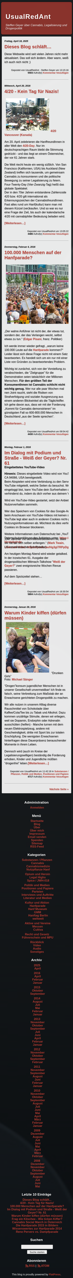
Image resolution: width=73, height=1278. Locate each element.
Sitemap (37, 843)
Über (37, 827)
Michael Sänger (22, 679)
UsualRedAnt (28, 16)
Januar (37, 982)
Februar (37, 979)
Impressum (37, 833)
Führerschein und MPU (37, 937)
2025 (37, 965)
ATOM (43, 1265)
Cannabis (37, 863)
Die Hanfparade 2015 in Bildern (37, 1225)
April (37, 968)
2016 (37, 973)
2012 (37, 1049)
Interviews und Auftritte (37, 894)
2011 (37, 1066)
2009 (37, 1130)
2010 (37, 1090)
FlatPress (54, 1274)
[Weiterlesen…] (14, 223)
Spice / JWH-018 (38, 880)
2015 (37, 987)
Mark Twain (56, 542)
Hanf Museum (37, 909)
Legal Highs (37, 877)
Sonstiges (37, 951)
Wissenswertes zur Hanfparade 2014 (37, 1228)
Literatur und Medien (37, 898)
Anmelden (37, 807)
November (37, 1022)
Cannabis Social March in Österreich (37, 1222)
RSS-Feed (37, 846)
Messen (37, 926)
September (37, 993)
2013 (37, 1019)
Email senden (37, 836)
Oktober (37, 990)
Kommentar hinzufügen (56, 72)
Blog (37, 824)
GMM (37, 912)
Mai (37, 1008)
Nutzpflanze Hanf (38, 869)
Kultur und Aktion (37, 902)
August (38, 1001)
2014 (37, 998)
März (37, 1119)
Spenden (37, 840)
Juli (37, 1004)
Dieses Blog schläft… (27, 46)
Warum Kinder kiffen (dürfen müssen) (37, 1215)
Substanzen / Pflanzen (37, 859)
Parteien (37, 891)
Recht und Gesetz (37, 934)
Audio (37, 948)
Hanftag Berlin (38, 915)
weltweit (38, 918)
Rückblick (37, 942)
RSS (30, 1265)
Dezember (37, 1133)
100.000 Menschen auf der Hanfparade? (37, 1206)
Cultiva (38, 929)
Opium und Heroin (37, 874)
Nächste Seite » (59, 789)
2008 (37, 1160)
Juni (38, 1035)
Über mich (37, 830)
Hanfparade (41, 349)
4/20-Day (29, 145)
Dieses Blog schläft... (37, 1199)
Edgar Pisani (32, 339)
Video (37, 945)
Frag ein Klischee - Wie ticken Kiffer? (37, 1218)
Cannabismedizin (38, 866)
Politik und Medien (32, 774)
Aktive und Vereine (37, 923)
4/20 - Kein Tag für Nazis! (31, 91)
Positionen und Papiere (56, 774)
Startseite (37, 820)
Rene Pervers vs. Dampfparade (37, 1231)
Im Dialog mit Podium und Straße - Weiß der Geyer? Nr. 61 (35, 458)
